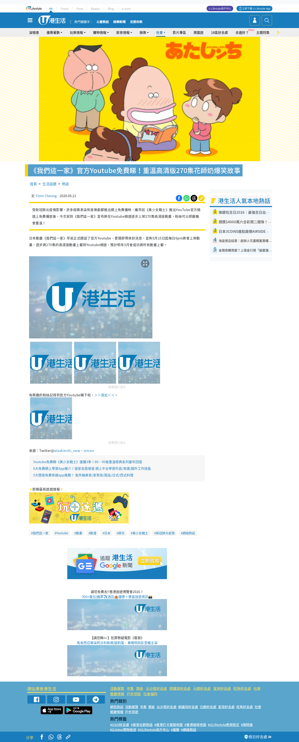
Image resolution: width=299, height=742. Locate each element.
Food (79, 9)
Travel (64, 9)
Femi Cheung (46, 195)
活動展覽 (117, 688)
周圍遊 (198, 32)
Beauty (95, 9)
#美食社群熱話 (142, 724)
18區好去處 (219, 32)
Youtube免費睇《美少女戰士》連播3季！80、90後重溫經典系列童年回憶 (87, 461)
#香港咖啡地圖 (195, 724)
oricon (89, 450)
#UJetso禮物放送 (123, 729)
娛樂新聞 (119, 22)
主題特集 (263, 32)
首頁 (33, 183)
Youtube (62, 533)
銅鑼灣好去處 (180, 688)
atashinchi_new (67, 450)
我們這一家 (40, 533)
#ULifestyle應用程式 (223, 724)
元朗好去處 (202, 688)
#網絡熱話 (188, 729)
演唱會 (34, 32)
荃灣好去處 (222, 688)
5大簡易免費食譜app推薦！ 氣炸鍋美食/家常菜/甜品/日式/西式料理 (83, 474)
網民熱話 (116, 706)
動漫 (93, 533)
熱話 (65, 183)
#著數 (175, 729)
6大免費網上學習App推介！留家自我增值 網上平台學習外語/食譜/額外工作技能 (92, 468)
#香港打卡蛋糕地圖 (168, 724)
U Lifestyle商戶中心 (220, 8)
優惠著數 (53, 32)
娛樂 (143, 32)
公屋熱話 (102, 22)
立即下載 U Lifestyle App (256, 8)
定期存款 (136, 22)
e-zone (126, 9)
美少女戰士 (140, 533)
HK (51, 9)
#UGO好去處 (119, 724)
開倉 (139, 688)
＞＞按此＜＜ (104, 394)
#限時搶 (247, 724)
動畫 (79, 533)
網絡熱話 (189, 533)
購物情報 (99, 32)
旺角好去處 (242, 688)
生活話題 (49, 183)
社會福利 (150, 693)
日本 (107, 533)
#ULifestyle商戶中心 (153, 729)
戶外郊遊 (134, 693)
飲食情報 (123, 32)
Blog (111, 9)
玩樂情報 (76, 32)
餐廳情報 (117, 693)
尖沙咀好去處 (156, 688)
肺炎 (121, 533)
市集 (130, 688)
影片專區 (179, 32)
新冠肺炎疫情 (165, 533)
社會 (159, 32)
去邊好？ (242, 32)
